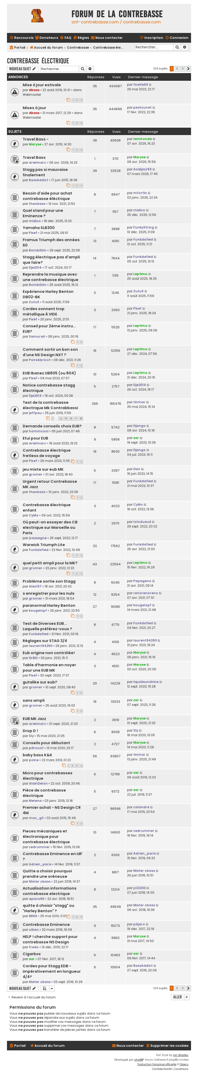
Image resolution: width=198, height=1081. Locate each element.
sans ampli (34, 700)
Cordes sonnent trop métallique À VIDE (43, 311)
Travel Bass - (35, 139)
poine (34, 760)
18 (81, 418)
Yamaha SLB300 (39, 227)
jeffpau (35, 413)
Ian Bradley (180, 1055)
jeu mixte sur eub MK (43, 469)
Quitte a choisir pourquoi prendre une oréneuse (47, 873)
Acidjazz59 (142, 169)
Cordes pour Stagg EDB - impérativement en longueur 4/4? (52, 971)
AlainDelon (38, 783)
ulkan (34, 929)
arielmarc (37, 162)
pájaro (139, 924)
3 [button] (183, 68)
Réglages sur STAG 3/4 (45, 640)
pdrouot (36, 748)
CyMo (33, 515)
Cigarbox (32, 953)
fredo (34, 947)
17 (76, 418)
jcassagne (38, 538)
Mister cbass (40, 881)
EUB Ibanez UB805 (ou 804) (49, 373)
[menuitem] (46, 37)
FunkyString (143, 227)
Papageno (142, 581)
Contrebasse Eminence (46, 924)
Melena (35, 800)
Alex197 (35, 586)
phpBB (138, 1060)
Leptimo (140, 274)
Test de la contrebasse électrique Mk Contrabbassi (50, 405)
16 (71, 418)
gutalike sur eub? (40, 682)
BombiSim (37, 250)
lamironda (142, 139)
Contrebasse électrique (38, 61)
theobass (37, 203)
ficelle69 (140, 84)
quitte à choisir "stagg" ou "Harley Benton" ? (48, 908)
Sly (31, 736)
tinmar (139, 402)
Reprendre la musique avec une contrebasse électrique (50, 277)
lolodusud (142, 522)
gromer (35, 474)
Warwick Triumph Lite (44, 544)
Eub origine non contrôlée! (49, 652)
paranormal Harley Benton (49, 605)
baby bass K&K (37, 755)
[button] (188, 69)
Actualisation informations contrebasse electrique (50, 891)
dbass (34, 90)
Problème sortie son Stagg (49, 581)
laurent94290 (40, 646)
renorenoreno (145, 593)
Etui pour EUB (35, 438)
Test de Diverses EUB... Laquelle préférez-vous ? (47, 626)
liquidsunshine (146, 682)
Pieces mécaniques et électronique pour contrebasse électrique (46, 837)
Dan (136, 469)
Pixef (33, 233)
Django (139, 426)
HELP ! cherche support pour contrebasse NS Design (50, 939)
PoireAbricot (40, 360)
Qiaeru (184, 1064)
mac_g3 (36, 818)
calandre (141, 807)
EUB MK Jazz (34, 718)
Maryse (35, 144)
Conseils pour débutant (46, 742)
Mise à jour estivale (42, 84)
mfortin (140, 193)
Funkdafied (143, 239)
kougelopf (38, 610)
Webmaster (32, 94)
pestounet (142, 107)
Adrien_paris (40, 864)
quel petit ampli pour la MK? (50, 563)
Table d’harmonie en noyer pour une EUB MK (49, 667)
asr (136, 438)
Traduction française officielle (156, 1064)
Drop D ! (30, 730)
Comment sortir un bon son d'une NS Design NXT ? (50, 352)
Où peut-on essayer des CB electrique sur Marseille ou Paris (50, 527)
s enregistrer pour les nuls (49, 593)
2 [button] (177, 68)
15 (66, 418)
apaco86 (36, 899)
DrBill (33, 658)
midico (35, 221)
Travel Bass (34, 157)
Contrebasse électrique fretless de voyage (47, 453)
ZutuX (34, 302)
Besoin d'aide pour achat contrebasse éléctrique (47, 196)
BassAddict (38, 180)
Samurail (37, 336)
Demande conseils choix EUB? (52, 426)
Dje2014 (35, 267)
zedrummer (39, 847)
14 (61, 418)
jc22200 (139, 888)
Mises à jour (34, 107)
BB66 (33, 916)
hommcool (38, 431)
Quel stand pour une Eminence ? (43, 213)
